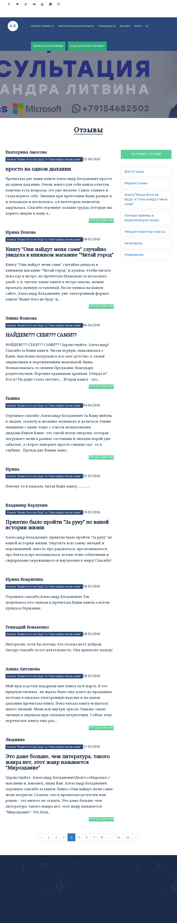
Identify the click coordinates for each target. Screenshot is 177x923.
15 (128, 837)
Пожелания (133, 255)
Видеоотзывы (136, 183)
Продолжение (101, 220)
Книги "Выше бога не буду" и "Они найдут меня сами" (44, 159)
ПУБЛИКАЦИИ (106, 26)
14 (118, 837)
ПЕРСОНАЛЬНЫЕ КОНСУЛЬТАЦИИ (76, 26)
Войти (138, 26)
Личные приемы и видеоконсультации (141, 218)
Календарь (133, 243)
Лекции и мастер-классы (144, 231)
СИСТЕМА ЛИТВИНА (42, 26)
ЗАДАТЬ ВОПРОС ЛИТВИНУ (87, 46)
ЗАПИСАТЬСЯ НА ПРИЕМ (48, 46)
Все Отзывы (134, 171)
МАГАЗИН (125, 26)
